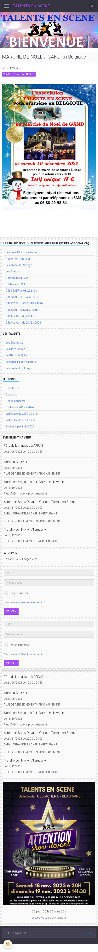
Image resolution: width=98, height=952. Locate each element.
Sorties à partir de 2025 (20, 426)
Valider (11, 611)
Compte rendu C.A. (17, 277)
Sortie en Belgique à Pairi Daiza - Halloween (34, 482)
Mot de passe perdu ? (32, 602)
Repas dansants (16, 400)
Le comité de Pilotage (19, 265)
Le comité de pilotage (19, 368)
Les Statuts (13, 271)
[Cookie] (7, 944)
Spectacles (12, 388)
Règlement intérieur (18, 258)
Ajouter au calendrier (18, 74)
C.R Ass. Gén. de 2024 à (20, 316)
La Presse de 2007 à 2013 (21, 413)
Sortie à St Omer (15, 462)
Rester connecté (16, 593)
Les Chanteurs (14, 342)
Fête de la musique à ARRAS (23, 446)
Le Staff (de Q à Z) (17, 355)
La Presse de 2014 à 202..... (22, 420)
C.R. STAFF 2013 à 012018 (22, 309)
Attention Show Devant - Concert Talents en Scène (40, 502)
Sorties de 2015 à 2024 (20, 407)
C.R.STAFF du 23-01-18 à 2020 (24, 303)
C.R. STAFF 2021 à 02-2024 (22, 297)
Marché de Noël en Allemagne (25, 529)
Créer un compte (12, 602)
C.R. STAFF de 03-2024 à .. (21, 290)
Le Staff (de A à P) (17, 349)
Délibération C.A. (16, 284)
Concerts (11, 394)
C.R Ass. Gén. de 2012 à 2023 (23, 322)
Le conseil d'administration (22, 252)
